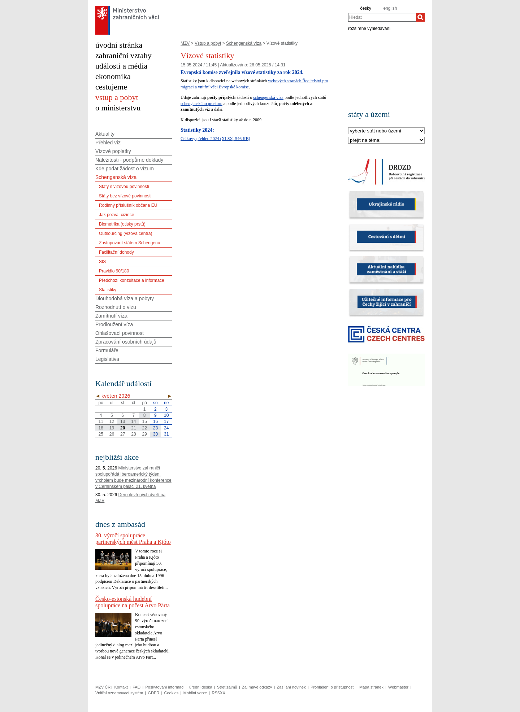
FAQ (136, 687)
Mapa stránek (371, 687)
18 (100, 428)
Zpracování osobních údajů (125, 342)
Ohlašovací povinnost (119, 333)
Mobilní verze (195, 693)
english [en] (390, 8)
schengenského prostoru (201, 103)
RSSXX (218, 693)
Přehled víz (108, 142)
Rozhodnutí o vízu (115, 307)
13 (122, 421)
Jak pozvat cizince (116, 214)
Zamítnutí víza (111, 316)
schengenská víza (268, 97)
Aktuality (104, 134)
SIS (102, 261)
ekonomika (113, 76)
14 (133, 421)
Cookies (171, 693)
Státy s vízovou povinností (124, 186)
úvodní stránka (118, 44)
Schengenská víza (243, 43)
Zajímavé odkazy (257, 687)
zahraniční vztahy (123, 55)
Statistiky (107, 289)
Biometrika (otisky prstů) (122, 224)
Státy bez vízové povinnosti (125, 195)
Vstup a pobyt (208, 43)
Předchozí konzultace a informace (131, 280)
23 (155, 428)
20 (122, 428)
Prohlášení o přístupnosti (333, 687)
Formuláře (106, 350)
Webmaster (398, 687)
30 (155, 434)
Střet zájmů (227, 687)
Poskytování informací (165, 687)
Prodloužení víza (114, 324)
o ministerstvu (117, 107)
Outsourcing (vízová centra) (125, 233)
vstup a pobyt (116, 97)
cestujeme (111, 86)
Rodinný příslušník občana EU (128, 205)
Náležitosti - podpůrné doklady (129, 160)
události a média (121, 65)
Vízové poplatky (113, 151)
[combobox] (382, 17)
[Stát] (386, 131)
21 (133, 428)
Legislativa (107, 359)
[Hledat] (420, 17)
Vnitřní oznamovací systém (119, 693)
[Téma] (386, 141)
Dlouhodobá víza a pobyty (124, 298)
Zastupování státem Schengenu (129, 242)
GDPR (153, 693)
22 (144, 428)
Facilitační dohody (116, 252)
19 (111, 428)
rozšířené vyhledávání (369, 28)
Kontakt (120, 687)
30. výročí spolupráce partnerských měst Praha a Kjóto (133, 538)
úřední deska (200, 687)
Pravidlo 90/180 (114, 271)
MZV (185, 43)
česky (365, 8)
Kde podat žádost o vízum (124, 168)
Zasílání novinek (291, 687)
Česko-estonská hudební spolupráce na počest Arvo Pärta (132, 602)
